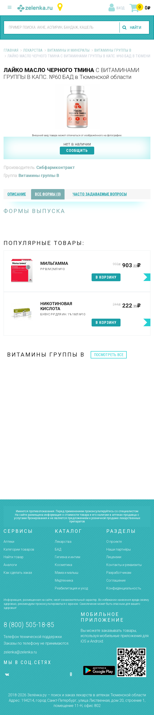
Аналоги (10, 565)
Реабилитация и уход (71, 588)
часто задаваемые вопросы (100, 194)
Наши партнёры (118, 549)
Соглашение (116, 580)
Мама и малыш (66, 573)
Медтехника (64, 580)
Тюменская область (61, 7)
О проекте (114, 541)
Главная (11, 50)
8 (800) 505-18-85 (29, 624)
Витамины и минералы (68, 50)
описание (16, 194)
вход (120, 8)
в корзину (106, 277)
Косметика (63, 565)
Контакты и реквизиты (124, 565)
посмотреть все (108, 355)
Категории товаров (19, 549)
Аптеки (9, 541)
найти (135, 27)
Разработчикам (118, 573)
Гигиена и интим (67, 557)
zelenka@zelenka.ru (20, 652)
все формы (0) (48, 194)
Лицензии (113, 557)
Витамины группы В (112, 50)
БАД (58, 549)
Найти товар (13, 557)
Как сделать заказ (18, 573)
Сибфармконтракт (55, 167)
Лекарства (32, 50)
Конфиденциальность (123, 588)
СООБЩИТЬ (77, 150)
